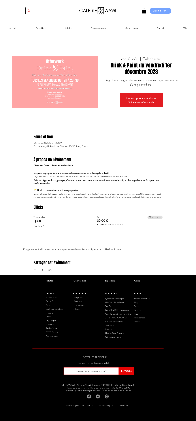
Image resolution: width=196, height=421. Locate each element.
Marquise (50, 324)
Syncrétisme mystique (114, 298)
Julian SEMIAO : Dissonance (117, 310)
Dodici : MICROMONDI (116, 317)
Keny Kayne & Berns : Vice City (118, 313)
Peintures (78, 301)
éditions (77, 308)
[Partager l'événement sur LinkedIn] (50, 270)
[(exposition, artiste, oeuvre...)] (39, 10)
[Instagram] (107, 396)
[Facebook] (89, 396)
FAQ (136, 313)
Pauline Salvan (52, 328)
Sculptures (78, 297)
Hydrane (49, 312)
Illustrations (78, 305)
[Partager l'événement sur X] (42, 270)
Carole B (49, 301)
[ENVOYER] (126, 371)
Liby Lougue (51, 320)
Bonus (136, 306)
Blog (136, 302)
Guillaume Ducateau (54, 308)
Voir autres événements (141, 102)
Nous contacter (140, 317)
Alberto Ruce (51, 297)
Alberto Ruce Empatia (114, 333)
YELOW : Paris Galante (115, 302)
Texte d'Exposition (142, 298)
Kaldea (48, 316)
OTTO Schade (52, 332)
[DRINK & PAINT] (160, 11)
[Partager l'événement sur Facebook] (35, 270)
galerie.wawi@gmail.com (87, 390)
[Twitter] (98, 396)
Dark (48, 305)
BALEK (108, 306)
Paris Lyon (109, 325)
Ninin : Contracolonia (114, 321)
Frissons (108, 329)
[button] (144, 10)
